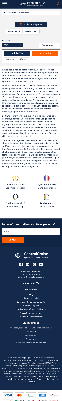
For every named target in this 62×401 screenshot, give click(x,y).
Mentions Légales (31, 306)
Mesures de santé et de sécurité (31, 343)
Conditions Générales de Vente (31, 302)
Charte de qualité (31, 298)
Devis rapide (44, 53)
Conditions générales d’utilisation (31, 309)
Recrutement (31, 335)
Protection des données (31, 313)
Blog (31, 294)
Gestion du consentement (31, 317)
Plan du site (31, 339)
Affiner (7, 45)
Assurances (31, 331)
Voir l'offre (17, 53)
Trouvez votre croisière (16, 13)
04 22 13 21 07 (31, 283)
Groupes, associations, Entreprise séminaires (31, 328)
